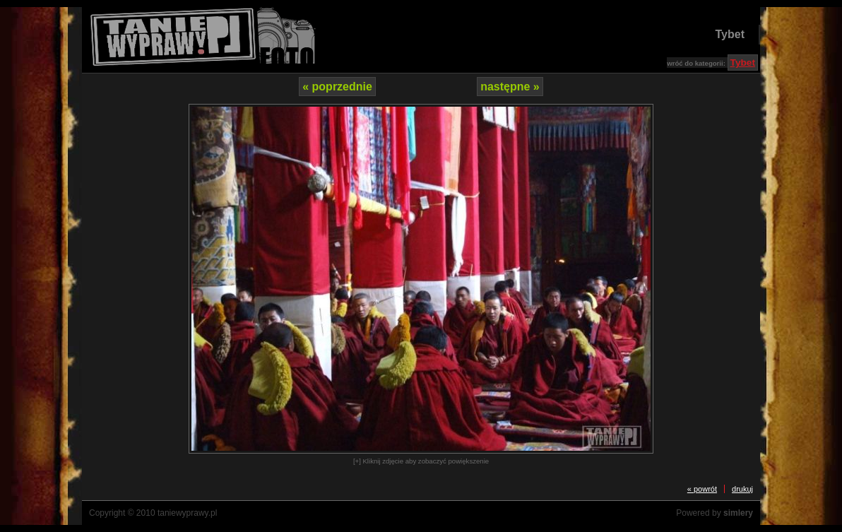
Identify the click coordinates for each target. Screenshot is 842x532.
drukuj (742, 489)
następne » (510, 87)
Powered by (714, 513)
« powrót (702, 489)
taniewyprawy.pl (187, 513)
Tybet (730, 34)
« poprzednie (337, 87)
